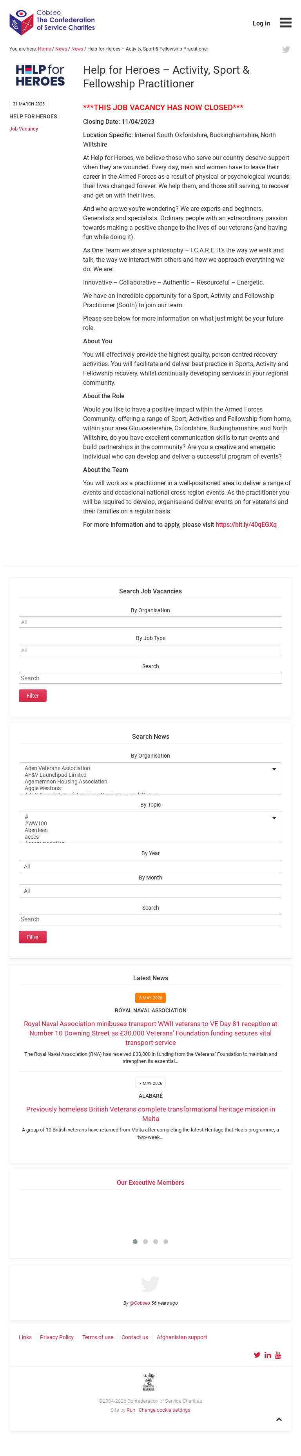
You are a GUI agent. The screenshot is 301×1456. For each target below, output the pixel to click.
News (61, 49)
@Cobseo (140, 1303)
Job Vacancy (23, 129)
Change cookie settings (164, 1410)
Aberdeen (145, 830)
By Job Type (150, 638)
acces (145, 837)
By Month (150, 877)
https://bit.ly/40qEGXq (246, 524)
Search (150, 666)
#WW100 (145, 823)
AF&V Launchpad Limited (145, 775)
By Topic (150, 804)
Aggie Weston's (145, 788)
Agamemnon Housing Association (145, 781)
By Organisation (150, 610)
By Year (150, 853)
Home (44, 49)
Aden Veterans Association (145, 768)
